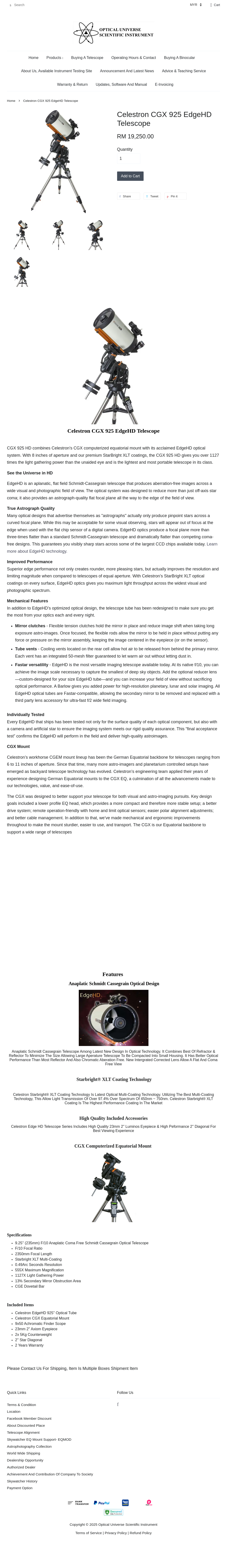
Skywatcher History (22, 1481)
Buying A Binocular (179, 58)
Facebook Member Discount (29, 1418)
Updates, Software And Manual (121, 84)
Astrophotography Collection (29, 1446)
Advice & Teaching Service (184, 71)
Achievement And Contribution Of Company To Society (50, 1474)
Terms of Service (88, 1533)
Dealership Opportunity (25, 1460)
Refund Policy (140, 1533)
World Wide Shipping (23, 1453)
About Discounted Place (26, 1425)
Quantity (125, 149)
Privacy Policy (116, 1533)
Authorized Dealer (21, 1467)
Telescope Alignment (23, 1432)
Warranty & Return (72, 84)
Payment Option (20, 1488)
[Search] (21, 5)
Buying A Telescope (87, 58)
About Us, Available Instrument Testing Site (56, 71)
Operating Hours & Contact (133, 58)
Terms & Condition (21, 1405)
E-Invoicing (164, 84)
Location (13, 1411)
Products (54, 58)
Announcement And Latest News (127, 71)
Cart (217, 5)
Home (34, 58)
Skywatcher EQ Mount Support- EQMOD (39, 1439)
